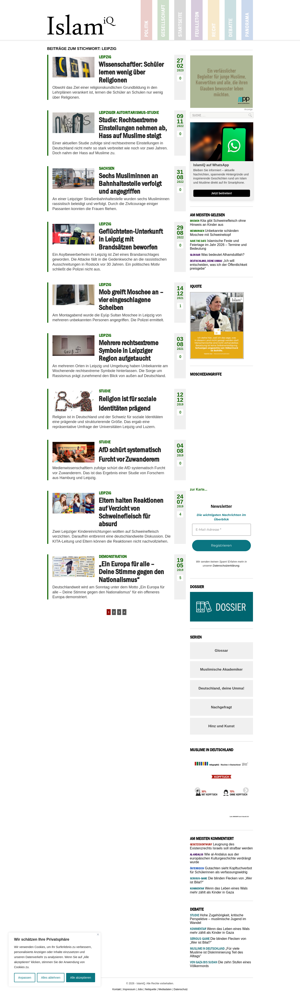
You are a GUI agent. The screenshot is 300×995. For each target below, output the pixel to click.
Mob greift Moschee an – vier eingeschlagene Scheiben (131, 300)
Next (244, 789)
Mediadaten (165, 989)
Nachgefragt (221, 707)
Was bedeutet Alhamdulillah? (217, 254)
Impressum (129, 989)
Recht (213, 20)
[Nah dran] (98, 934)
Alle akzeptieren (80, 977)
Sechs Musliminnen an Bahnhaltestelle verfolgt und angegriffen (130, 183)
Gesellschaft (163, 20)
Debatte (230, 20)
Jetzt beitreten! (221, 193)
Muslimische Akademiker (221, 669)
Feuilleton (197, 20)
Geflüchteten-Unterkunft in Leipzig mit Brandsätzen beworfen (131, 239)
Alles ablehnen (50, 977)
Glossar (221, 651)
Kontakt (116, 989)
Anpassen (24, 977)
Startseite (180, 20)
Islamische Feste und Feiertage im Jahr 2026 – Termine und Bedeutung (218, 244)
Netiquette (150, 989)
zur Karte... (198, 489)
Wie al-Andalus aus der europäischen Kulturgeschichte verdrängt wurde (220, 858)
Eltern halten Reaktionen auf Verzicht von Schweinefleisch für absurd (131, 512)
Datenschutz (181, 989)
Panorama (247, 20)
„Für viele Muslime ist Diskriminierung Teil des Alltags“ (216, 952)
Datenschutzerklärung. (226, 565)
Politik (146, 20)
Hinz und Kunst (221, 726)
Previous (196, 789)
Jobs (140, 989)
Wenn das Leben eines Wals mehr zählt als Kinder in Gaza (220, 930)
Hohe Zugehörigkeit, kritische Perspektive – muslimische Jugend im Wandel (218, 918)
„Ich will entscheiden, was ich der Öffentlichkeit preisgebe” (218, 264)
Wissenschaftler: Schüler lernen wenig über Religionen (131, 72)
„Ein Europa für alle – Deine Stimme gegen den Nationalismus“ (131, 572)
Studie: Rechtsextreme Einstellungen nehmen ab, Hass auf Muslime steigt (133, 128)
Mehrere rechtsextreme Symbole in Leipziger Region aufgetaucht (128, 350)
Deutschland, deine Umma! (221, 688)
